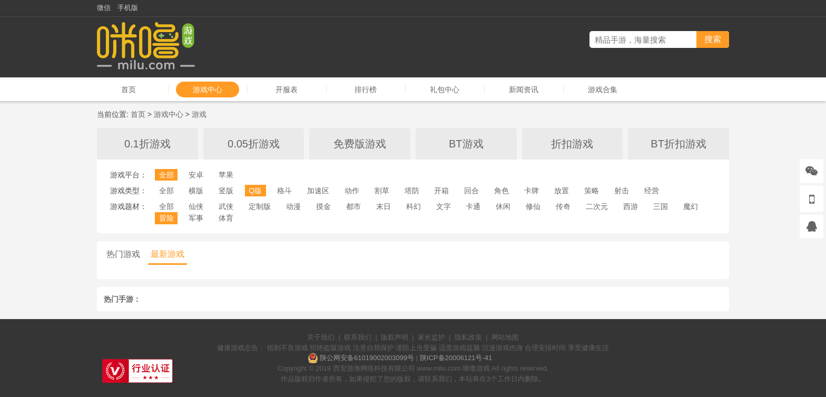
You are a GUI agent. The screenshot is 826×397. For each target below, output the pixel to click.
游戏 (199, 114)
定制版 (260, 206)
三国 (660, 206)
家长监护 (431, 337)
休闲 (503, 206)
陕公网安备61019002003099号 (367, 358)
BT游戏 (466, 144)
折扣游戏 (572, 144)
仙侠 (196, 206)
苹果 (226, 175)
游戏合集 (602, 89)
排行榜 (366, 89)
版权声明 (394, 337)
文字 (443, 206)
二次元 (597, 206)
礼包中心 (444, 89)
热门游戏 (123, 254)
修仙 (533, 206)
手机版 (127, 8)
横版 (196, 190)
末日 (383, 206)
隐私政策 (468, 337)
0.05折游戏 (254, 144)
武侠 (226, 206)
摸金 (323, 206)
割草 (382, 190)
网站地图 (505, 337)
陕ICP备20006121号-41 (456, 358)
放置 (561, 190)
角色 (501, 190)
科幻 (413, 206)
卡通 (473, 206)
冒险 (166, 218)
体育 (226, 218)
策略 (591, 190)
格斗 (284, 190)
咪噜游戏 (476, 368)
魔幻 (690, 206)
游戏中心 (207, 89)
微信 (104, 8)
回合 (471, 190)
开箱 (441, 190)
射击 (621, 190)
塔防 (412, 190)
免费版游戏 (359, 144)
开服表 (287, 89)
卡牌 (531, 190)
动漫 (293, 206)
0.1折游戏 (147, 144)
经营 (651, 190)
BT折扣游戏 (678, 144)
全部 (166, 175)
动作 (352, 190)
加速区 (318, 190)
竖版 (226, 190)
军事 (196, 218)
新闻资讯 (523, 89)
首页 (128, 89)
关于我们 (321, 337)
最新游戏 (167, 254)
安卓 (196, 175)
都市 (353, 206)
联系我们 (357, 337)
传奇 (563, 206)
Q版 (255, 190)
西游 (630, 206)
